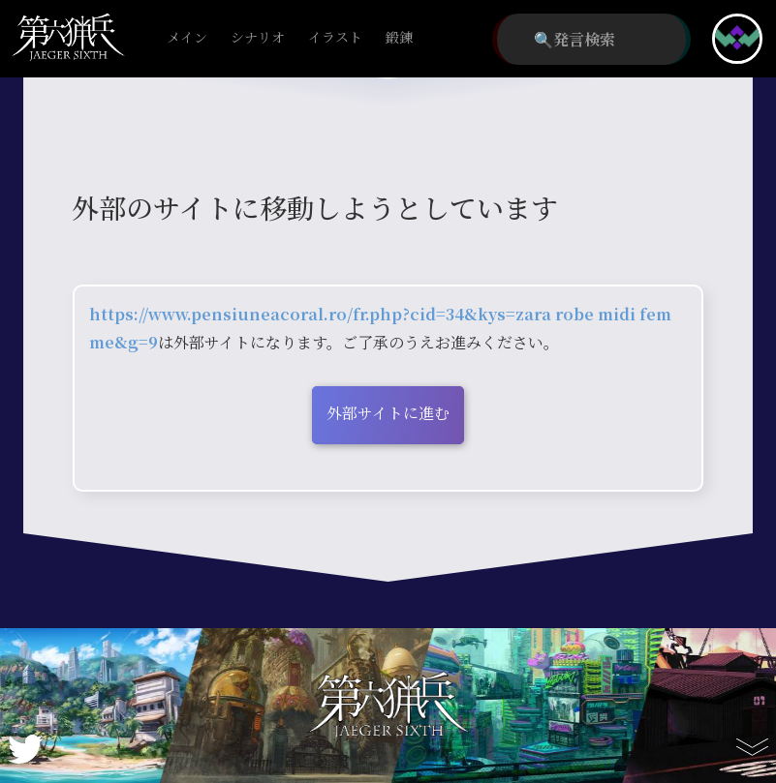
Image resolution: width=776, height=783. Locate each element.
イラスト (335, 38)
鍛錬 (399, 38)
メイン (187, 38)
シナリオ (257, 38)
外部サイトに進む (388, 413)
